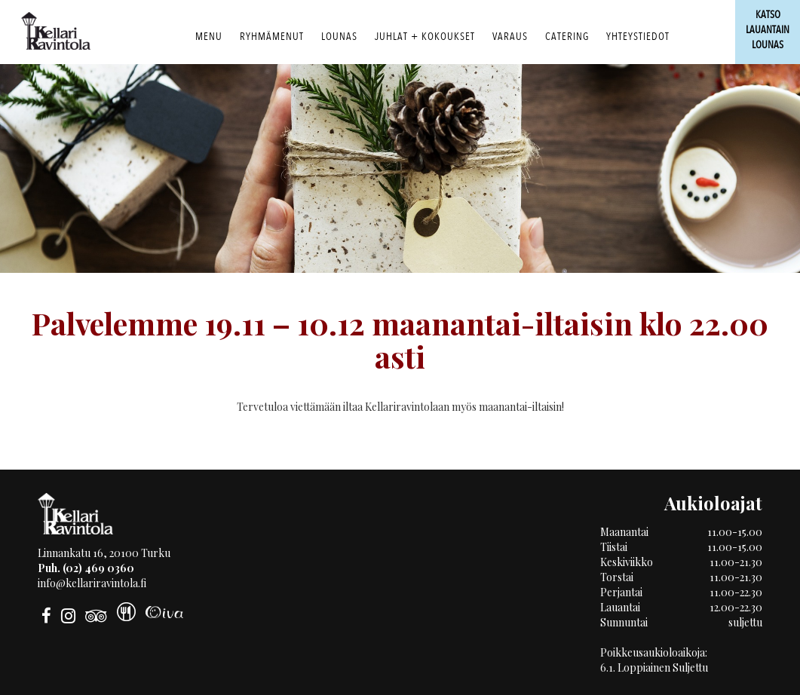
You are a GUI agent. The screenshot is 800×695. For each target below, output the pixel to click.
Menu (208, 36)
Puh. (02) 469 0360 (86, 568)
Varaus (510, 36)
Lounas (339, 36)
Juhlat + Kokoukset (425, 36)
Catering (567, 36)
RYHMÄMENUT (272, 36)
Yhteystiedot (638, 36)
